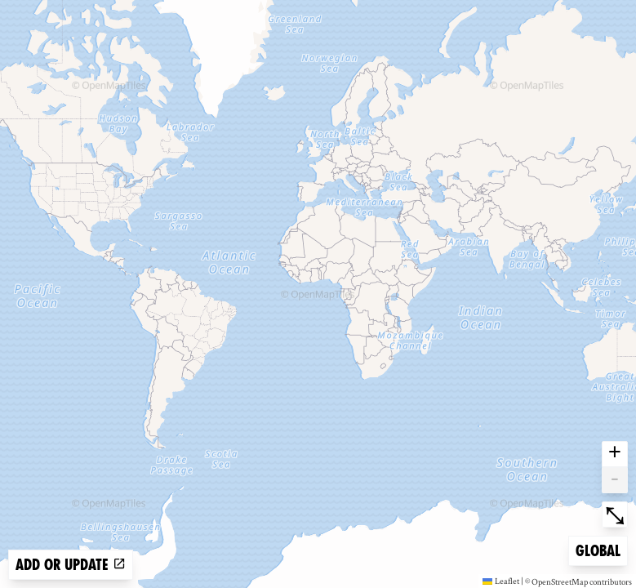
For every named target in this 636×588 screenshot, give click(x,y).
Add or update (71, 564)
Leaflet (501, 580)
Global (601, 549)
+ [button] (614, 454)
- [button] (614, 480)
